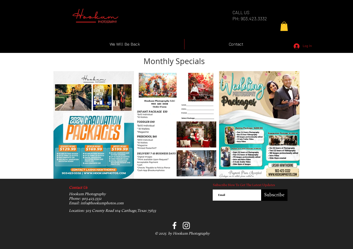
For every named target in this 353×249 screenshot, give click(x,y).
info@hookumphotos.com (102, 203)
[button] (284, 26)
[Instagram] (186, 225)
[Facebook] (174, 225)
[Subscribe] (274, 195)
